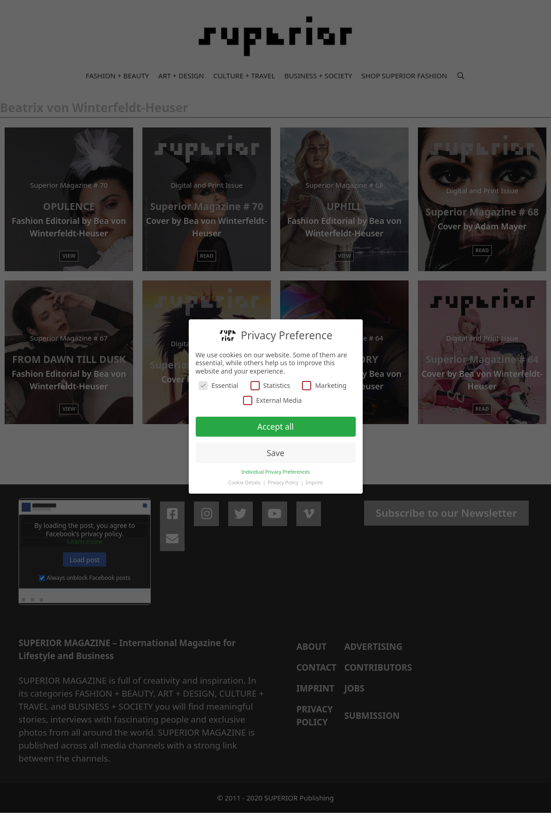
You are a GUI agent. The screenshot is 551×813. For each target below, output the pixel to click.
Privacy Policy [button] (284, 482)
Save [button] (275, 452)
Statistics (270, 385)
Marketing (324, 385)
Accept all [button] (275, 426)
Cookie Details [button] (245, 482)
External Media (272, 399)
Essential (218, 385)
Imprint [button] (314, 482)
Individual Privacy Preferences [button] (275, 471)
